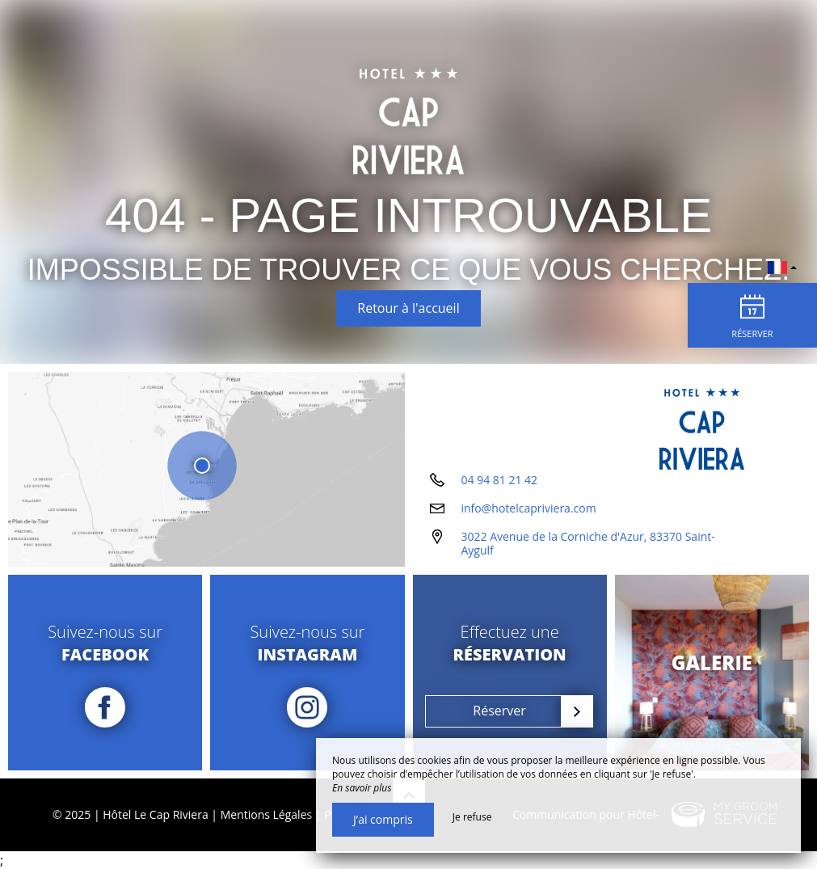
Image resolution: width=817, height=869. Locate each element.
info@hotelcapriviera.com (528, 508)
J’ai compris (383, 819)
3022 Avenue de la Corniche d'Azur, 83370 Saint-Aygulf (588, 543)
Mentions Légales (267, 814)
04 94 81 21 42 (499, 479)
